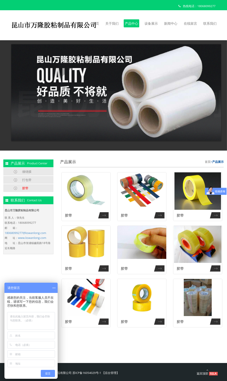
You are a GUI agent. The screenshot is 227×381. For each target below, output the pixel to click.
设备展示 (151, 23)
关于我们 (112, 23)
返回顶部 (207, 372)
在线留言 (190, 23)
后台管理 (110, 373)
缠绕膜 (26, 171)
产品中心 (131, 23)
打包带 (26, 180)
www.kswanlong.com (32, 238)
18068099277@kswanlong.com (25, 233)
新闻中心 (170, 23)
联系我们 (210, 23)
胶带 (25, 188)
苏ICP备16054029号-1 (86, 373)
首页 (95, 23)
